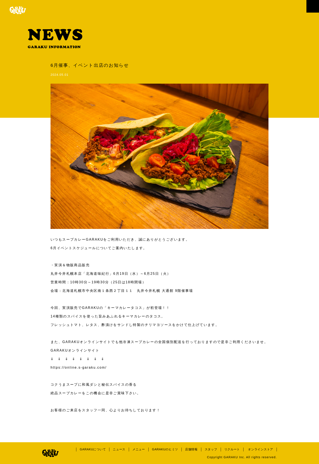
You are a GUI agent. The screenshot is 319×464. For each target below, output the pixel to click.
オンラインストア (260, 449)
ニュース (119, 449)
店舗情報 (191, 449)
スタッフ (211, 449)
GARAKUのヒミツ (165, 449)
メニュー (138, 449)
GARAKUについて (93, 449)
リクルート (232, 449)
